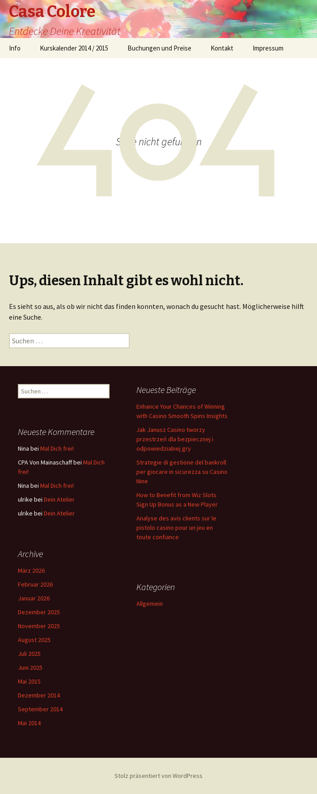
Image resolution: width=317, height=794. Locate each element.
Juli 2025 (29, 654)
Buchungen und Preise (159, 48)
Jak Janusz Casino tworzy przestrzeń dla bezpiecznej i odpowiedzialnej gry (174, 439)
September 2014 (40, 709)
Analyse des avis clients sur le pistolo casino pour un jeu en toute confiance (176, 527)
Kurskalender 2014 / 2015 (74, 48)
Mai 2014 (29, 723)
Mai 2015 (29, 681)
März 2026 (31, 570)
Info (15, 48)
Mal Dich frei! (57, 448)
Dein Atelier (59, 499)
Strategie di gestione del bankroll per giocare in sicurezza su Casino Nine (182, 471)
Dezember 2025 (39, 612)
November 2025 (39, 626)
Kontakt (222, 48)
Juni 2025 (30, 667)
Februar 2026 (35, 584)
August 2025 (34, 640)
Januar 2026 (34, 598)
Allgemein (149, 604)
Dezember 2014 (39, 695)
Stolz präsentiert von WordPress (158, 776)
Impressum (268, 48)
